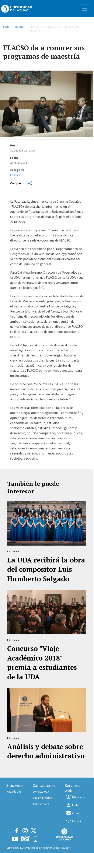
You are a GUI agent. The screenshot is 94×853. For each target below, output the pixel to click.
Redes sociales (40, 804)
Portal (72, 805)
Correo (72, 813)
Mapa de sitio (14, 791)
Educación (16, 175)
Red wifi (73, 821)
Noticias (19, 27)
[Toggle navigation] (85, 8)
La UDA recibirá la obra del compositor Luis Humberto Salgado (46, 569)
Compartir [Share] (21, 183)
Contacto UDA (40, 791)
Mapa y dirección (42, 797)
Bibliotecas (75, 797)
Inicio (6, 27)
